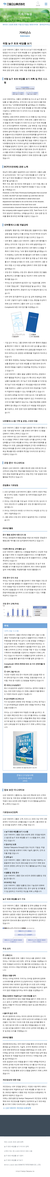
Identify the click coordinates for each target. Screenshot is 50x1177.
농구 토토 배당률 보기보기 (13, 1160)
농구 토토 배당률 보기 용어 (13, 1156)
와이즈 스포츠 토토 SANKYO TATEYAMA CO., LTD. (22, 1165)
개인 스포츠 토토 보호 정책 (13, 1142)
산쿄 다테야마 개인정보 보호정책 (18, 1108)
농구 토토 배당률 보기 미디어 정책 (16, 1146)
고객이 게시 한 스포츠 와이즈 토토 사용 (18, 1151)
